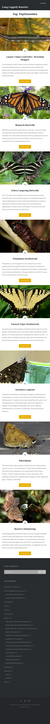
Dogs (7, 674)
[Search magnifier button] (44, 572)
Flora (5, 610)
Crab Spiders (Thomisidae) (14, 594)
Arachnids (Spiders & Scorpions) (14, 591)
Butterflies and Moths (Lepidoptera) (17, 635)
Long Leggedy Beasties (15, 6)
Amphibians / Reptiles (11, 587)
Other (6, 682)
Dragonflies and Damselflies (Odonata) (18, 649)
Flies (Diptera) (10, 652)
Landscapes (7, 667)
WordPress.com (25, 707)
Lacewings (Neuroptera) (13, 656)
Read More (25, 81)
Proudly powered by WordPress (19, 705)
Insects (6, 618)
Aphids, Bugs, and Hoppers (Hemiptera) (18, 625)
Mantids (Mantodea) (12, 659)
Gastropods (7, 614)
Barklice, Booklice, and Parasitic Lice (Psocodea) (21, 628)
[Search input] (21, 572)
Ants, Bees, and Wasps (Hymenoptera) (17, 621)
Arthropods (8, 602)
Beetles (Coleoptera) (12, 632)
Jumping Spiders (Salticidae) (14, 598)
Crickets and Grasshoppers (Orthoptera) (18, 646)
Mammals (7, 671)
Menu (44, 3)
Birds (5, 606)
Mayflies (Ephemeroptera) (14, 663)
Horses (8, 678)
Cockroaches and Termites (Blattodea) (17, 642)
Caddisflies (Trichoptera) (13, 639)
